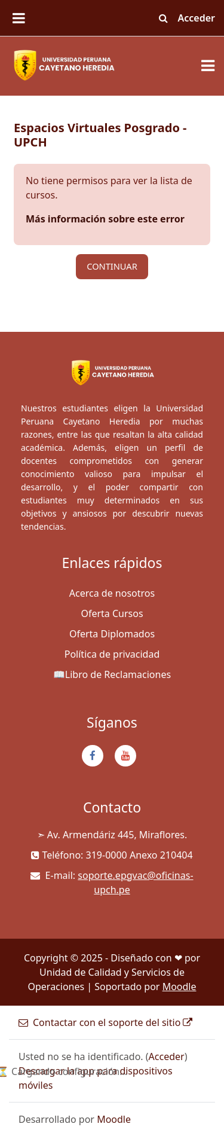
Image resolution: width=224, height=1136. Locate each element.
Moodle (179, 986)
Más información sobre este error (105, 218)
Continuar (112, 266)
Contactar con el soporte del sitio (105, 1022)
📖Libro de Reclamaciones (112, 674)
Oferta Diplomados (112, 633)
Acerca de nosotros (112, 593)
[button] (163, 18)
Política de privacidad (112, 654)
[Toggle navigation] (208, 65)
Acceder (197, 18)
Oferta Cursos (112, 613)
